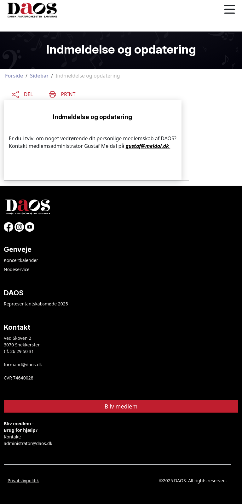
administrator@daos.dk (28, 443)
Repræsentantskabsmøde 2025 (36, 304)
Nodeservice (16, 269)
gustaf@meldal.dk (148, 145)
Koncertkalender (21, 260)
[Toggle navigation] (229, 9)
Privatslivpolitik (23, 481)
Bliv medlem (121, 406)
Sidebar (39, 75)
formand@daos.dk (23, 365)
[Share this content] (22, 93)
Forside (14, 75)
